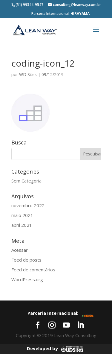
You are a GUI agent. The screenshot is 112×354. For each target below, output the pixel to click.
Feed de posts (26, 260)
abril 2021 (21, 225)
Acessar (19, 250)
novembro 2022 (28, 205)
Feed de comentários (33, 270)
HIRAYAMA (80, 13)
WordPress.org (27, 279)
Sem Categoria (26, 181)
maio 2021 (22, 215)
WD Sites (28, 74)
